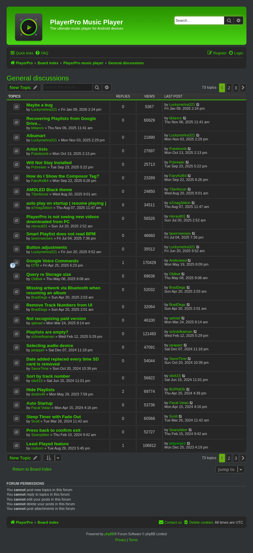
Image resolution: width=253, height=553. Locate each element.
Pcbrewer (38, 167)
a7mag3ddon (41, 208)
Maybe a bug (39, 104)
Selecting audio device (49, 345)
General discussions (38, 78)
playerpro (177, 443)
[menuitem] (41, 53)
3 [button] (236, 88)
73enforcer (40, 194)
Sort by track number (48, 376)
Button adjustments (46, 247)
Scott (35, 421)
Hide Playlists (40, 389)
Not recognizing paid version (56, 318)
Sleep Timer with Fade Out (53, 416)
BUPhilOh (177, 389)
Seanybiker (40, 435)
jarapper (37, 350)
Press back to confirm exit (53, 430)
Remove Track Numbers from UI (59, 305)
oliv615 (37, 381)
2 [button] (229, 88)
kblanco (37, 128)
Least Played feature (47, 443)
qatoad (36, 323)
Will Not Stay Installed (49, 162)
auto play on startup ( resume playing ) (66, 203)
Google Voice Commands (52, 260)
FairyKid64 (40, 181)
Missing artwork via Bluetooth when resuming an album (63, 290)
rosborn (37, 448)
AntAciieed (178, 260)
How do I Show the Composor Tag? (62, 176)
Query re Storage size (48, 274)
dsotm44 (38, 394)
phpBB (109, 534)
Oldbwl (36, 279)
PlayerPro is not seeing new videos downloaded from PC (62, 219)
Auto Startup (39, 403)
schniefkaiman (42, 336)
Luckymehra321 (44, 109)
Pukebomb (40, 154)
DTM (35, 265)
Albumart (35, 135)
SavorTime (40, 368)
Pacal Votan (41, 408)
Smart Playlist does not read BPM (61, 233)
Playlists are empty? (47, 332)
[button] (243, 88)
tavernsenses (42, 238)
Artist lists (37, 149)
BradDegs (39, 297)
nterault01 (39, 226)
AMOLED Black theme (49, 189)
